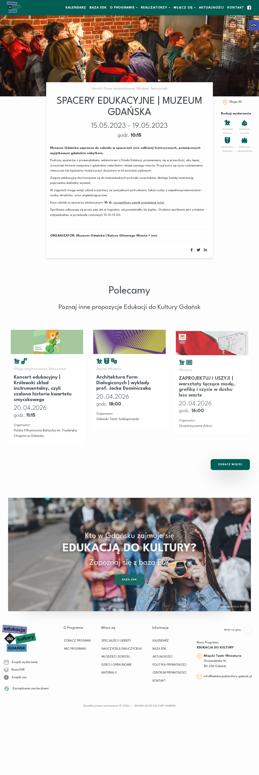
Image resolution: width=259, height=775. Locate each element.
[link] (254, 25)
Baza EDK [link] (129, 592)
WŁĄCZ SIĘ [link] (183, 7)
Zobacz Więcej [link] (230, 464)
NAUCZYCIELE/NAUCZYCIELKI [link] (122, 648)
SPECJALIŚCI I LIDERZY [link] (116, 640)
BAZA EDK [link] (98, 7)
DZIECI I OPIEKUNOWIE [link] (117, 664)
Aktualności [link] (211, 7)
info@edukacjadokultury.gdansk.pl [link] (228, 676)
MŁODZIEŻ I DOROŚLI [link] (116, 656)
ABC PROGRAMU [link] (75, 648)
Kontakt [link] (235, 7)
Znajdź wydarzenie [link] (21, 662)
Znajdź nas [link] (15, 677)
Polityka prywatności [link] (169, 664)
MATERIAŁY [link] (109, 672)
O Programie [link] (122, 7)
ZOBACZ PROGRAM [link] (77, 640)
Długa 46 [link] (235, 101)
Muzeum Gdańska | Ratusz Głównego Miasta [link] (111, 235)
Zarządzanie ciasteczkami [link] (26, 688)
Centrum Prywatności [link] (169, 672)
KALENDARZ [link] (76, 7)
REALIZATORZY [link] (154, 7)
